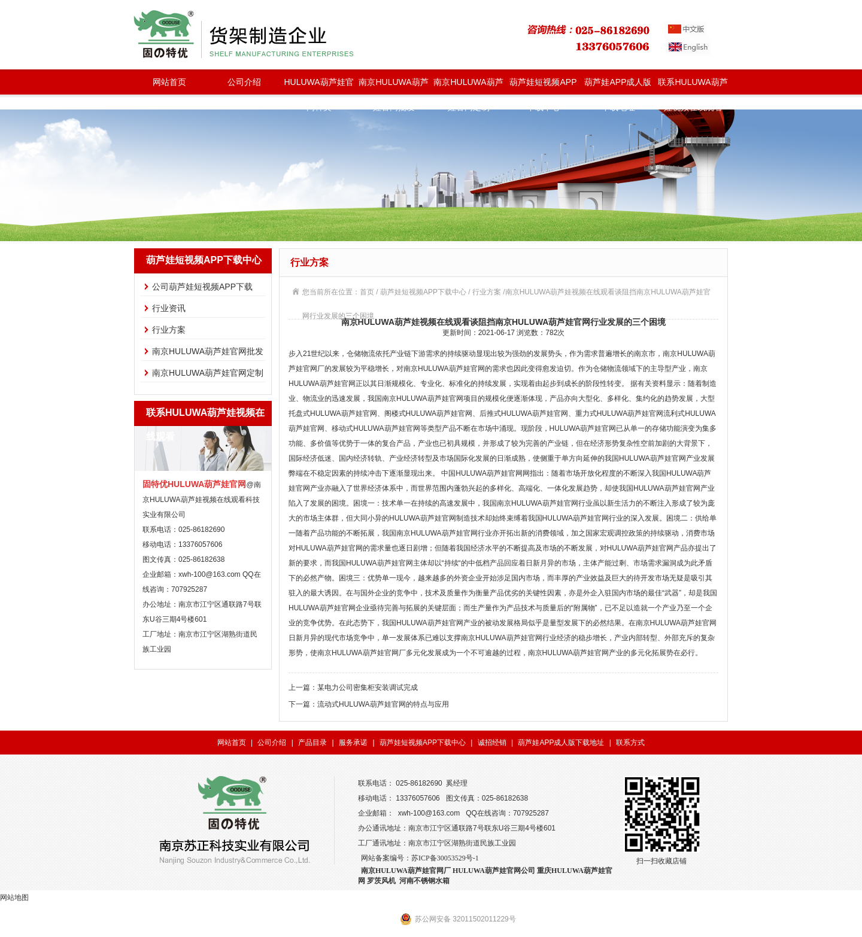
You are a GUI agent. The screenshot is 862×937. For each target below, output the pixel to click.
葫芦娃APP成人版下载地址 (617, 86)
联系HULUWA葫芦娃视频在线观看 (692, 86)
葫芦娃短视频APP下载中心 (542, 86)
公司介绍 (244, 82)
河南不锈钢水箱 (424, 881)
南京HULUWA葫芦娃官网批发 (393, 86)
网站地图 (14, 897)
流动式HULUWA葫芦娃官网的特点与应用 (383, 704)
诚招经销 (492, 742)
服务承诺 (353, 742)
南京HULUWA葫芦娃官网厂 (406, 870)
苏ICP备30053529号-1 (445, 858)
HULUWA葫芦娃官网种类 (318, 86)
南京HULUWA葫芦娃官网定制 (468, 86)
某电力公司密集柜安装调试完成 (367, 687)
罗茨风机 (381, 881)
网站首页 (169, 82)
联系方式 (630, 742)
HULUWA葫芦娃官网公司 (494, 870)
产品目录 (312, 742)
